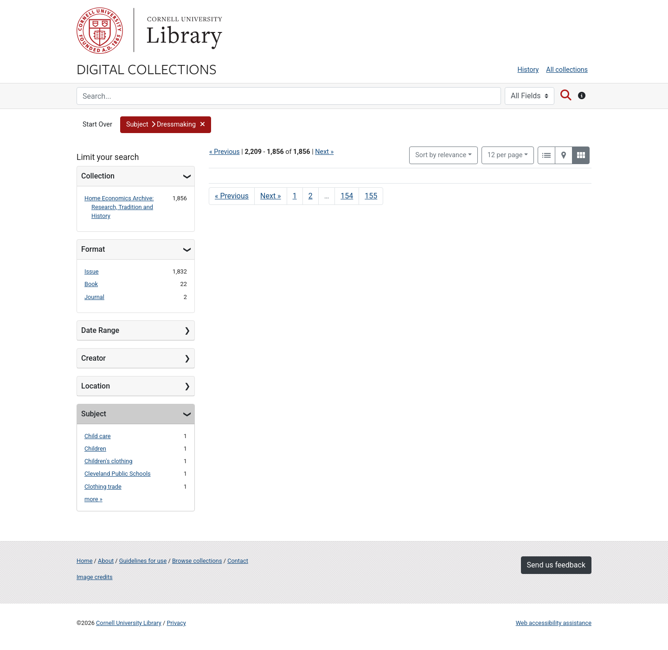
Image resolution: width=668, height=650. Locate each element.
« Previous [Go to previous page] (232, 195)
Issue (91, 271)
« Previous (224, 152)
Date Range (100, 330)
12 (505, 154)
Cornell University (100, 30)
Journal (94, 296)
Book (91, 283)
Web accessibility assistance (553, 622)
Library (183, 30)
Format (93, 249)
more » (93, 499)
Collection (98, 176)
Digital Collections (147, 68)
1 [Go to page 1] (295, 195)
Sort (440, 155)
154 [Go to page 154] (346, 195)
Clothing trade (103, 486)
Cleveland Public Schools (117, 473)
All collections (567, 70)
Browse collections (197, 560)
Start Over (97, 124)
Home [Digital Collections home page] (84, 560)
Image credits (95, 577)
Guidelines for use (143, 560)
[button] (165, 124)
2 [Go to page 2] (310, 195)
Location (95, 386)
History (528, 70)
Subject (93, 413)
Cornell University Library (128, 622)
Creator (93, 358)
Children (95, 448)
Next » (324, 152)
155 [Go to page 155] (371, 195)
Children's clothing (108, 461)
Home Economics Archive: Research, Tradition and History (119, 207)
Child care (97, 436)
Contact (237, 560)
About (106, 560)
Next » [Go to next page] (270, 195)
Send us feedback (556, 565)
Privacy (176, 622)
